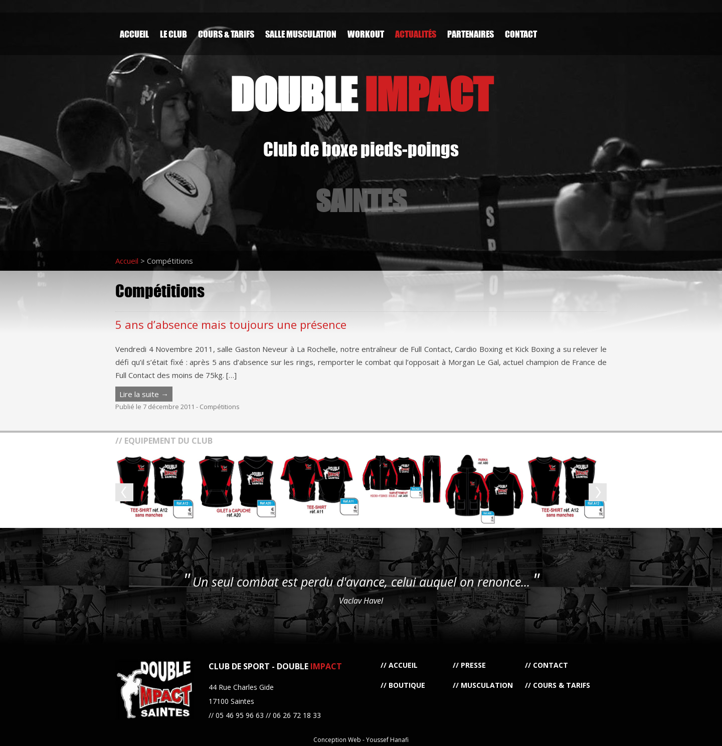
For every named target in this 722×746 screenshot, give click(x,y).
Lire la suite (143, 394)
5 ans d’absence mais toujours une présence (230, 324)
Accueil (134, 34)
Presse (473, 665)
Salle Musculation (300, 34)
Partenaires (470, 34)
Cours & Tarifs (226, 34)
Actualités (415, 34)
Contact (521, 34)
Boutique (407, 685)
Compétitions (220, 406)
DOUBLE (361, 94)
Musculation (487, 685)
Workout (365, 34)
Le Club (173, 34)
